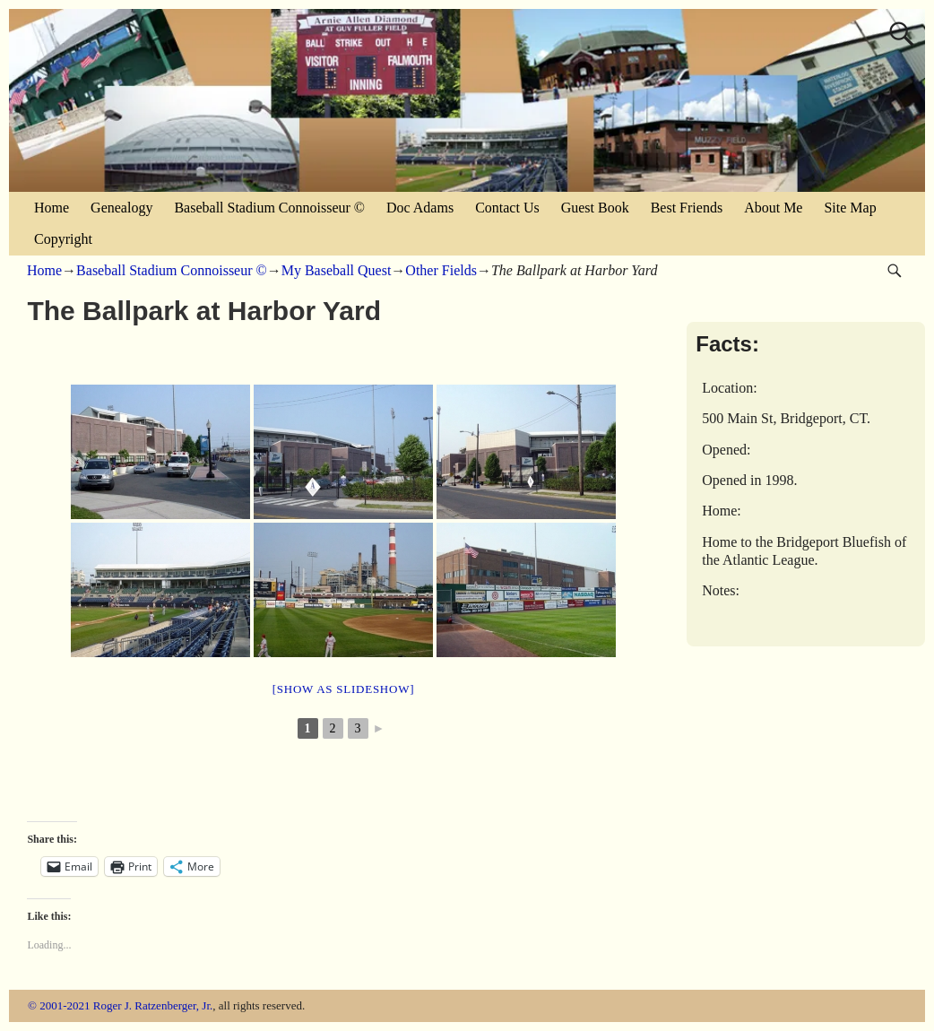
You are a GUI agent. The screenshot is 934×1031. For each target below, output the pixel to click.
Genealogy (121, 207)
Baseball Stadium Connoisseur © (269, 207)
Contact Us (507, 207)
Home (51, 207)
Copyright (63, 239)
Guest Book (595, 207)
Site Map (850, 207)
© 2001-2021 (59, 1005)
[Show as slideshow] (343, 689)
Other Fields (441, 270)
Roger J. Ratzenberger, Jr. (153, 1005)
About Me (773, 207)
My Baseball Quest (336, 270)
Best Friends (686, 207)
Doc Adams (420, 207)
